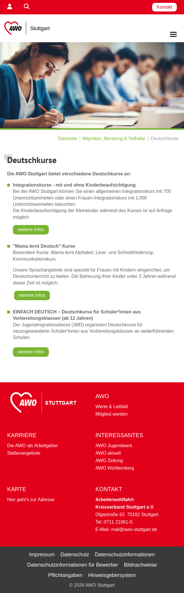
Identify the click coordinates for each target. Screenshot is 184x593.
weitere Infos (31, 229)
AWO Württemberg (115, 468)
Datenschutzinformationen (125, 554)
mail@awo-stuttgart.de (134, 529)
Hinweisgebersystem (112, 575)
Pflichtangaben (65, 575)
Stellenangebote (23, 453)
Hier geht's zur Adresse (31, 499)
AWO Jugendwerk (114, 445)
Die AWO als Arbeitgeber (32, 445)
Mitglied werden (112, 414)
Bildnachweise (140, 565)
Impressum (42, 554)
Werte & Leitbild (112, 406)
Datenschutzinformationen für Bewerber (72, 565)
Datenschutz (74, 554)
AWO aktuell (108, 453)
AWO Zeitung (109, 460)
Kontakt (164, 7)
